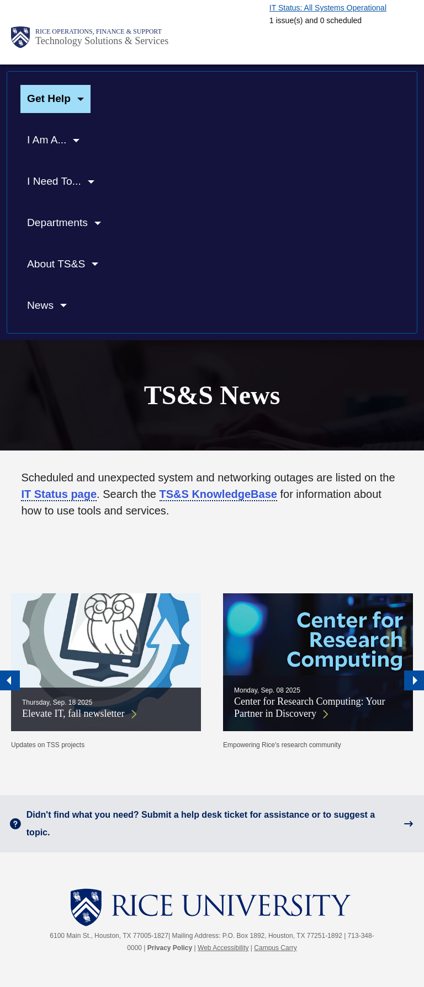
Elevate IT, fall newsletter (73, 713)
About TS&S (56, 264)
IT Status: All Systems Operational (327, 7)
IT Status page (59, 494)
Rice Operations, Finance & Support (98, 31)
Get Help (49, 98)
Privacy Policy (169, 948)
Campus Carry (275, 948)
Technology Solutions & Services (101, 40)
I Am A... (46, 140)
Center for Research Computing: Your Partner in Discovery (309, 708)
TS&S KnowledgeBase (218, 494)
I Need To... (54, 181)
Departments (57, 222)
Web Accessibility (223, 948)
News (40, 305)
